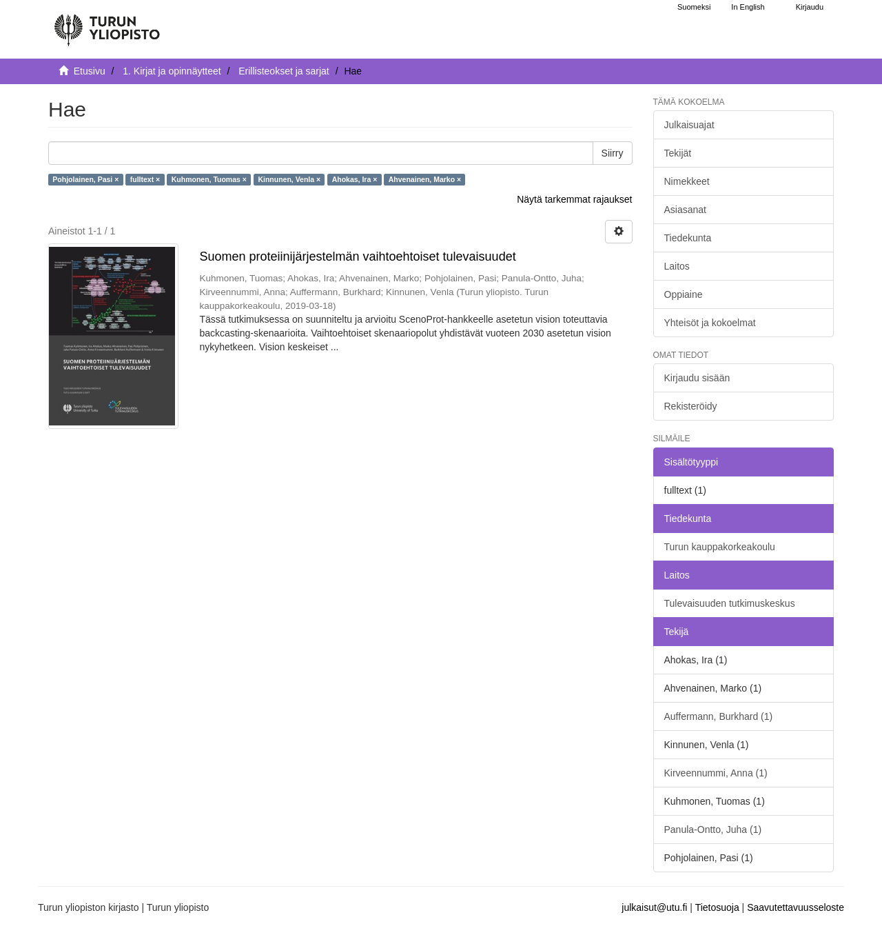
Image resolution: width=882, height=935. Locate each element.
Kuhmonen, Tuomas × (209, 179)
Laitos (677, 266)
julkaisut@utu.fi (654, 907)
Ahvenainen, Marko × (425, 179)
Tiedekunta (688, 237)
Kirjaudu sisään (697, 377)
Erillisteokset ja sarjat (283, 71)
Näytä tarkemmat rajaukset (574, 199)
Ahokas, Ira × (355, 179)
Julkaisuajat (689, 124)
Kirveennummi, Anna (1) (716, 772)
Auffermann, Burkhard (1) (718, 716)
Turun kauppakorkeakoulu (719, 546)
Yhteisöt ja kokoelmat (710, 322)
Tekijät (678, 153)
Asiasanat (685, 209)
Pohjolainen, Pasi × (85, 179)
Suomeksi (693, 7)
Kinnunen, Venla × (289, 179)
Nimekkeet (687, 181)
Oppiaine (683, 294)
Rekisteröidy (690, 406)
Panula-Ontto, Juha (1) (713, 829)
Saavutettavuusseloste (795, 907)
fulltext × (145, 179)
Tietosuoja (717, 907)
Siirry (613, 153)
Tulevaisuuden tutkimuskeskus (729, 603)
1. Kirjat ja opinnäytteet (171, 71)
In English (747, 7)
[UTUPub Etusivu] (107, 24)
